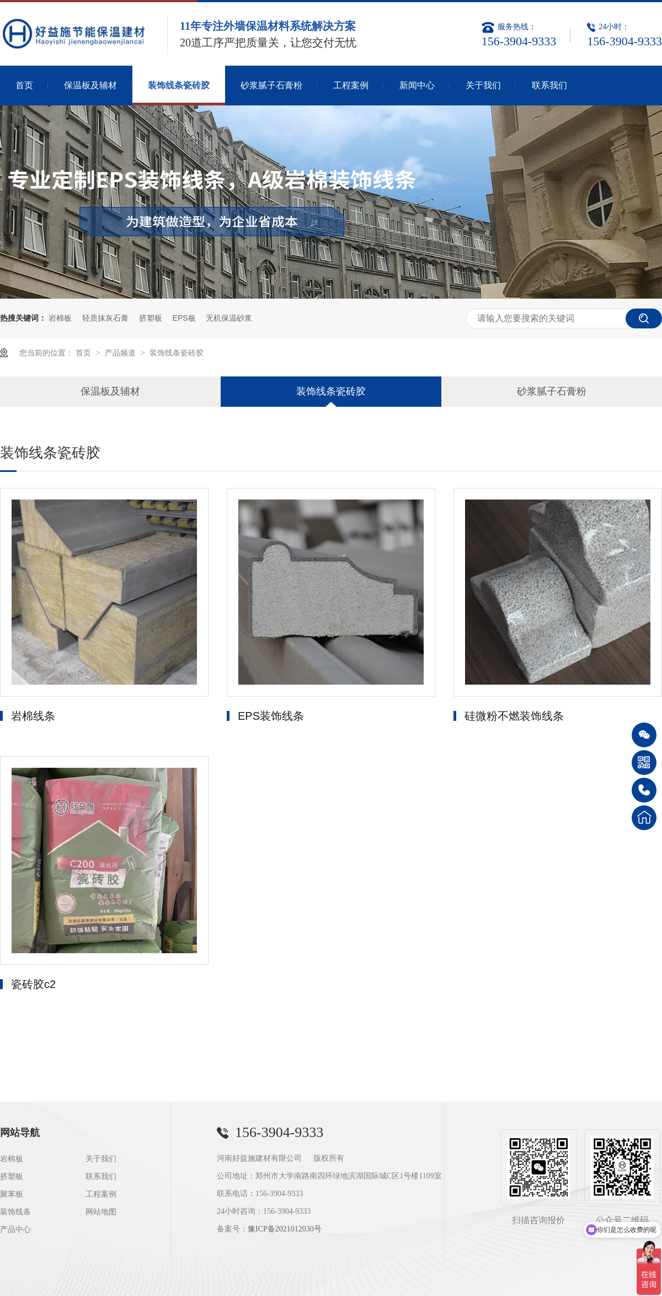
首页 (24, 85)
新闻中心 (417, 85)
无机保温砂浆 (229, 318)
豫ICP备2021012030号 (285, 1229)
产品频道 (121, 352)
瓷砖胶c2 (33, 984)
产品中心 (15, 1229)
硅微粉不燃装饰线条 (514, 716)
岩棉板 (60, 318)
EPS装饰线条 (271, 716)
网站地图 (101, 1212)
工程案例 (351, 85)
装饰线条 (15, 1212)
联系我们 (549, 85)
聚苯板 (11, 1194)
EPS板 (184, 318)
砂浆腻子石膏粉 (271, 85)
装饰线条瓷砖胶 (179, 85)
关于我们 (483, 85)
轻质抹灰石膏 (105, 318)
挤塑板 (150, 318)
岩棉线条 (33, 716)
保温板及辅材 (90, 85)
